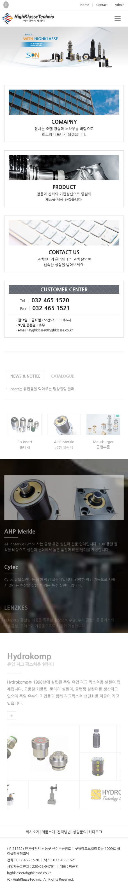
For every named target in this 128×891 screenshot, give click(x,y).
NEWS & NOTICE (25, 381)
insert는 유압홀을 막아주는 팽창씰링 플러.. (43, 394)
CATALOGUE (62, 381)
